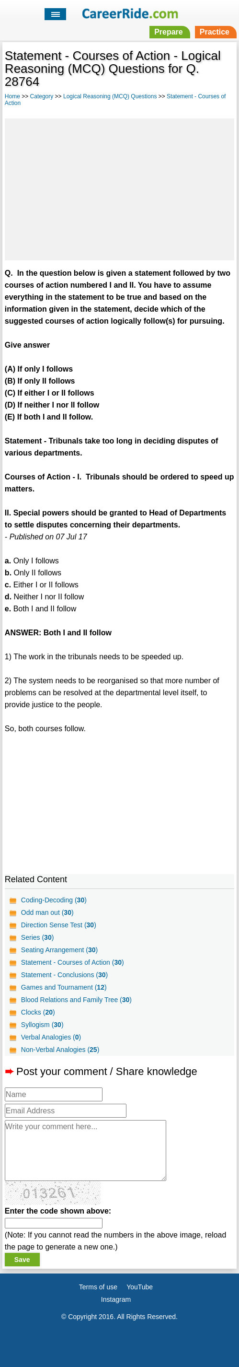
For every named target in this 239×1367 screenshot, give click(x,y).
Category (42, 96)
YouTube (139, 1287)
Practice (214, 32)
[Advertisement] (119, 188)
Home (12, 96)
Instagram (116, 1299)
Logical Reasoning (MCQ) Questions (110, 96)
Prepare (168, 32)
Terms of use (98, 1287)
